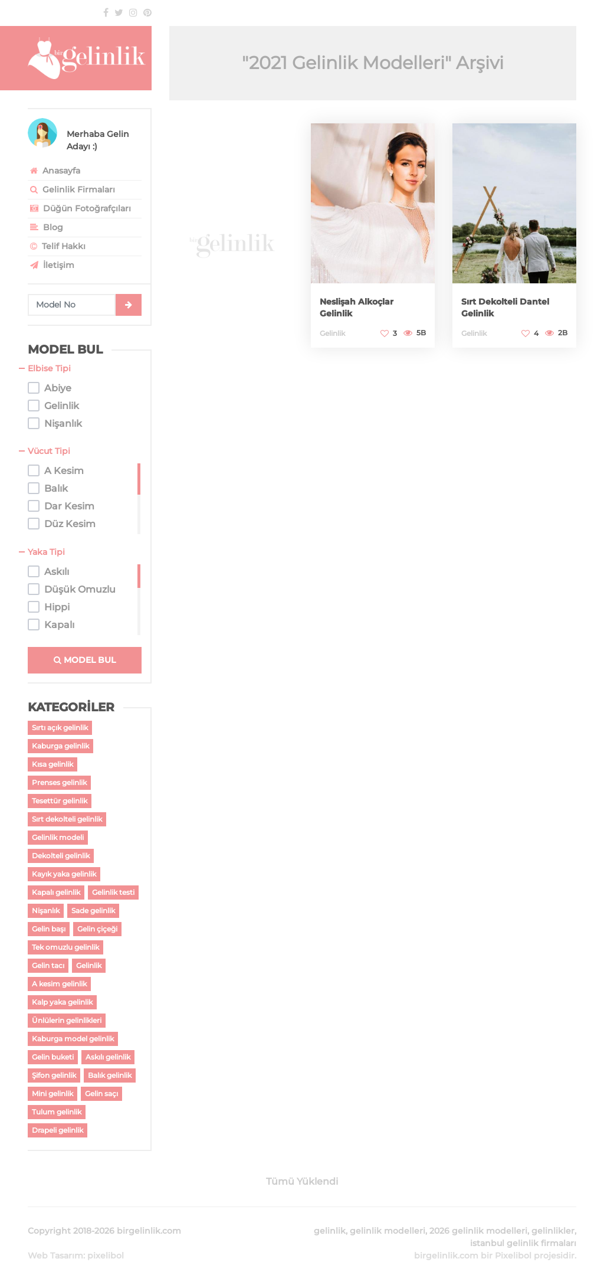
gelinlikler (553, 1216)
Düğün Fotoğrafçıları (79, 208)
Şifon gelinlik (54, 1075)
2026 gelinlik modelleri (478, 1216)
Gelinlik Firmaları (71, 189)
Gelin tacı (48, 965)
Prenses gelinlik (59, 782)
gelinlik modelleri (387, 1216)
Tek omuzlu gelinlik (65, 947)
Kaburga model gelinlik (73, 1038)
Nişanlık (46, 910)
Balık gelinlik (110, 1075)
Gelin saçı (101, 1093)
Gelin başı (48, 928)
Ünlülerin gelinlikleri (66, 1020)
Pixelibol (513, 1241)
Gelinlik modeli (58, 837)
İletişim (51, 265)
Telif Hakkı (57, 246)
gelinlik (330, 1216)
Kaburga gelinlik (60, 745)
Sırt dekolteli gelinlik (67, 819)
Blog (45, 227)
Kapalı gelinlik (56, 892)
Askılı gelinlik (108, 1056)
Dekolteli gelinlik (61, 855)
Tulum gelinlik (56, 1111)
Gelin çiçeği (97, 928)
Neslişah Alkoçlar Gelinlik (367, 307)
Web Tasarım (55, 1241)
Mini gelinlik (52, 1093)
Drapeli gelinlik (57, 1130)
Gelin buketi (53, 1056)
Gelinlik (88, 965)
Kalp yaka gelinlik (62, 1002)
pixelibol (105, 1241)
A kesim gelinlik (59, 983)
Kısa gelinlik (52, 764)
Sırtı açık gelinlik (60, 727)
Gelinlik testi (113, 892)
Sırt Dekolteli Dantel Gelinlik (501, 307)
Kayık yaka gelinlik (64, 873)
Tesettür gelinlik (59, 800)
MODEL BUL (85, 660)
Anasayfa (54, 170)
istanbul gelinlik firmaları (523, 1229)
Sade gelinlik (93, 910)
